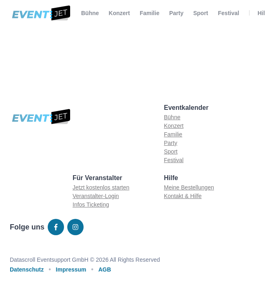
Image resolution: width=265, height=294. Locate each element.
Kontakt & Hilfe (183, 196)
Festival (228, 13)
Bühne (90, 13)
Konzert (119, 13)
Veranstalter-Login (96, 196)
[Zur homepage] (40, 13)
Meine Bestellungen (189, 187)
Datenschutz (27, 269)
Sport (200, 13)
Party (176, 13)
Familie (149, 13)
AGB (104, 269)
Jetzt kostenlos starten (101, 187)
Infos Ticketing (91, 204)
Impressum (71, 269)
